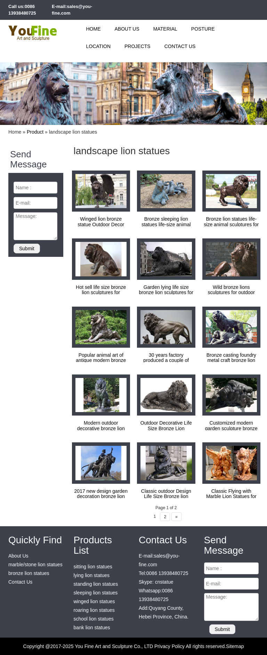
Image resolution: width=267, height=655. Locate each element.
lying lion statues (92, 575)
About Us (127, 29)
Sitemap (235, 646)
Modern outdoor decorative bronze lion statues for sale (101, 428)
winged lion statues (94, 601)
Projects (137, 46)
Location (98, 46)
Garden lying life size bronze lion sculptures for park (166, 292)
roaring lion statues (94, 610)
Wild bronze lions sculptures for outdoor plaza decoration (231, 292)
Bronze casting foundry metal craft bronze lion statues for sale (231, 360)
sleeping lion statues (96, 592)
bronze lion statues (28, 573)
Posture (203, 29)
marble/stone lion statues (35, 564)
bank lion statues (92, 627)
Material (165, 29)
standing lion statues (96, 584)
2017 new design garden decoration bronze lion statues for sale (101, 496)
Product (35, 132)
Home (93, 29)
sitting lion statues (93, 566)
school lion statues (94, 619)
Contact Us (180, 46)
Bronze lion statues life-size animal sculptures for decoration (231, 224)
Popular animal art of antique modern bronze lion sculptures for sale (101, 360)
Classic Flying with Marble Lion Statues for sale (231, 496)
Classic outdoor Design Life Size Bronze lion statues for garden (166, 496)
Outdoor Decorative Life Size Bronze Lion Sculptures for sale (166, 428)
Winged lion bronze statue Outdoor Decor (101, 221)
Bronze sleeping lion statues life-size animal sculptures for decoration (166, 224)
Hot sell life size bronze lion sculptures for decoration (101, 292)
